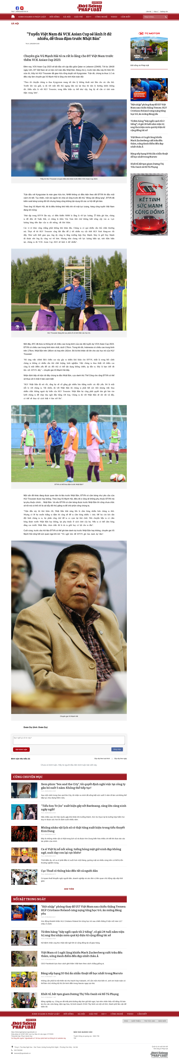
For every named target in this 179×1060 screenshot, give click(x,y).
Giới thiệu (136, 1021)
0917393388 (18, 1050)
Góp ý (156, 11)
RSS (126, 1021)
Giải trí (78, 17)
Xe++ (88, 17)
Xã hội (67, 17)
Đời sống (55, 17)
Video (114, 17)
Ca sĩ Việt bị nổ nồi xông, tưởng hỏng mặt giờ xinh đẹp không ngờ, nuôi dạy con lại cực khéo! (81, 851)
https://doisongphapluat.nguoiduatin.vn (24, 1032)
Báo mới (162, 1021)
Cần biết (126, 17)
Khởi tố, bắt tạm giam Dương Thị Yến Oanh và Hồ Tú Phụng (80, 994)
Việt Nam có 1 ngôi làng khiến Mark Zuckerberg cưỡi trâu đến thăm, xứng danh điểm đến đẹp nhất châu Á (81, 954)
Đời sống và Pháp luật (140, 65)
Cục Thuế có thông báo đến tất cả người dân (69, 871)
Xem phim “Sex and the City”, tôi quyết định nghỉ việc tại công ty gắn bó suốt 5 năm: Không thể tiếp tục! (83, 786)
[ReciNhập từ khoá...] (155, 17)
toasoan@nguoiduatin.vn (22, 1053)
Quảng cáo (164, 11)
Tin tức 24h (149, 1021)
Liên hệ (148, 11)
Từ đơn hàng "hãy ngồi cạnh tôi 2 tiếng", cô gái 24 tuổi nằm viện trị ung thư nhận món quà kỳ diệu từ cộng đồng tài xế (82, 933)
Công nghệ (101, 17)
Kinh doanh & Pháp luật (32, 17)
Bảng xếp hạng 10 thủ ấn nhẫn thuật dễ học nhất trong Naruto (82, 973)
